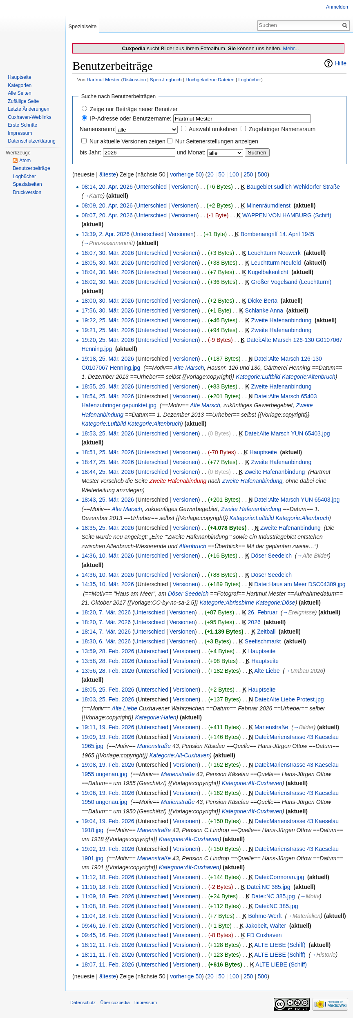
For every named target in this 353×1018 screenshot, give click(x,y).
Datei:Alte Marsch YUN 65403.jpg (287, 433)
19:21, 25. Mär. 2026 (107, 330)
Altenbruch (192, 546)
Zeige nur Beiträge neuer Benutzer (134, 109)
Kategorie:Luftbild (258, 376)
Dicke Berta (262, 300)
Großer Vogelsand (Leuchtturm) (291, 282)
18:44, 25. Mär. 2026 (107, 472)
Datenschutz (83, 1002)
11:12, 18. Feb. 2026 (107, 877)
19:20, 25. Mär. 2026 (107, 340)
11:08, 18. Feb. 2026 (107, 906)
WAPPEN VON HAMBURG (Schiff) (286, 215)
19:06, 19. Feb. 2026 (107, 793)
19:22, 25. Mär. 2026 (107, 320)
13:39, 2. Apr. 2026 (105, 234)
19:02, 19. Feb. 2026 (107, 849)
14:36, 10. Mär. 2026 (107, 555)
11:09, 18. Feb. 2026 (107, 896)
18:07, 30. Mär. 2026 (107, 253)
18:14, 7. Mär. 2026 (106, 631)
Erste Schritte (22, 125)
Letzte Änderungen (28, 109)
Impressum (20, 133)
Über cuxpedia (115, 1002)
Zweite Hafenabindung (177, 481)
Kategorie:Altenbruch (308, 376)
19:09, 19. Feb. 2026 (107, 737)
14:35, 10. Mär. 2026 (107, 584)
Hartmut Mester (103, 79)
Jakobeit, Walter (265, 925)
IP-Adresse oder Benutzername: (131, 118)
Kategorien (19, 85)
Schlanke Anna (264, 310)
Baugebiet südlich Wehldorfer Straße (293, 186)
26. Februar (262, 612)
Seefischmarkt (263, 641)
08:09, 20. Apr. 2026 (106, 205)
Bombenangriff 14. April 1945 (277, 234)
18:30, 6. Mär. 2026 (106, 641)
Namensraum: (98, 129)
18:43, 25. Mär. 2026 (107, 499)
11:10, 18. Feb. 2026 (107, 887)
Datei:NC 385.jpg (268, 887)
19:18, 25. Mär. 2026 (107, 358)
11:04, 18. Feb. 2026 (107, 916)
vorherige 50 (186, 174)
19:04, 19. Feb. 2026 (107, 821)
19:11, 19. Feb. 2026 (107, 727)
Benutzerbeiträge (31, 168)
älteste (107, 174)
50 (221, 174)
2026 (254, 622)
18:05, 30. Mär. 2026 (107, 262)
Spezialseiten (27, 184)
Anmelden (337, 7)
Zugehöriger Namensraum (282, 129)
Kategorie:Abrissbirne (226, 602)
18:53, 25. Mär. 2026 (107, 433)
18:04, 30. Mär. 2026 (107, 272)
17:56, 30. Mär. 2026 (107, 310)
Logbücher (249, 79)
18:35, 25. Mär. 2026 (107, 528)
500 (262, 174)
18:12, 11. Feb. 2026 (107, 945)
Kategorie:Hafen (155, 717)
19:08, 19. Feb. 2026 (107, 764)
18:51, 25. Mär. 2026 (107, 452)
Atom (25, 160)
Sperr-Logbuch (166, 79)
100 (234, 174)
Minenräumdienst (268, 205)
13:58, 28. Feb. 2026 (107, 661)
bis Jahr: (90, 152)
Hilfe (340, 63)
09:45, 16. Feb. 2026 (107, 935)
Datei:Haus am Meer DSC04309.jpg (299, 584)
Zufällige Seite (23, 101)
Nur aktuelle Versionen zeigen (127, 141)
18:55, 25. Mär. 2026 (107, 386)
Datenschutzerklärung (32, 141)
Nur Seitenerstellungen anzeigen (216, 141)
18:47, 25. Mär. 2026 (107, 462)
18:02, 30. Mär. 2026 (107, 282)
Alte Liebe (266, 671)
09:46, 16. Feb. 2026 (107, 925)
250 (248, 174)
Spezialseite (82, 26)
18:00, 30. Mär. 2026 (107, 300)
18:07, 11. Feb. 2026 (107, 964)
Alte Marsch (189, 367)
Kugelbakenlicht (268, 272)
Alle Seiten (19, 93)
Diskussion (134, 79)
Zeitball (266, 631)
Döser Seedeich (271, 555)
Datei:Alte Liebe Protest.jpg (289, 699)
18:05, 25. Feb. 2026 (107, 689)
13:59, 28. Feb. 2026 (107, 651)
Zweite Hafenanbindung (281, 320)
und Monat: (191, 152)
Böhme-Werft (265, 916)
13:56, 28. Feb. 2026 (107, 671)
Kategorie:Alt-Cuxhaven (179, 755)
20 (210, 174)
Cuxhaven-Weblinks (29, 117)
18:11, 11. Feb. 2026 (107, 954)
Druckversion (27, 192)
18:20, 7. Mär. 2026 (106, 612)
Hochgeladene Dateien (210, 79)
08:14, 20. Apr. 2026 (106, 186)
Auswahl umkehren (213, 129)
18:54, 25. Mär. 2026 (107, 396)
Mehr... (291, 48)
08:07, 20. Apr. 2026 (106, 215)
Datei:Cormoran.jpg (279, 877)
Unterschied (151, 186)
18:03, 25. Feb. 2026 (107, 699)
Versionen (184, 186)
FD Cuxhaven (264, 935)
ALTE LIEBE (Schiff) (280, 945)
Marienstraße (271, 727)
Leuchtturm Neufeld (276, 262)
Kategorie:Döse (275, 602)
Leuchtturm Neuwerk (274, 253)
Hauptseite (263, 452)
